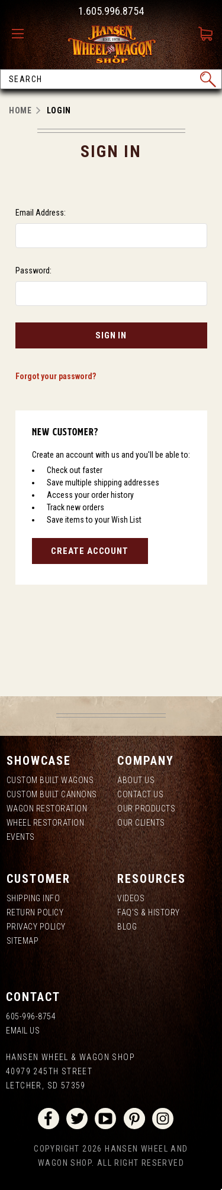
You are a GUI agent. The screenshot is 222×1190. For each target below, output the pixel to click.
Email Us (23, 1030)
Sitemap (23, 941)
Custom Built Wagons (50, 780)
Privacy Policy (36, 926)
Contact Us (140, 794)
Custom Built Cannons (52, 794)
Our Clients (141, 822)
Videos (130, 898)
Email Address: (40, 212)
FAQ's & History (148, 912)
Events (21, 837)
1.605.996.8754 (111, 11)
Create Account (89, 551)
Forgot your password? (55, 376)
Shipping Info (33, 898)
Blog (127, 926)
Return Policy (35, 912)
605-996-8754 (31, 1016)
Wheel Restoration (46, 822)
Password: (33, 270)
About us (136, 780)
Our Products (146, 808)
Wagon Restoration (47, 808)
